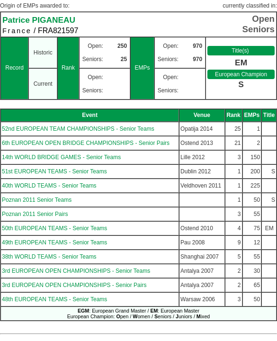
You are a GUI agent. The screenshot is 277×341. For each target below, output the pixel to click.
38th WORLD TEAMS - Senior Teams (49, 256)
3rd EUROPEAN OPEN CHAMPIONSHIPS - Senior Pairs (74, 285)
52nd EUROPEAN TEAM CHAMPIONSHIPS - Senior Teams (78, 129)
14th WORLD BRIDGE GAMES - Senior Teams (61, 157)
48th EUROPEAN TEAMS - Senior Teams (54, 299)
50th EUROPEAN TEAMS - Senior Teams (54, 228)
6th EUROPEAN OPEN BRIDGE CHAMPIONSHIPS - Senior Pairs (86, 143)
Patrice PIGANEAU (38, 20)
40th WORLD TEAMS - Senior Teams (49, 185)
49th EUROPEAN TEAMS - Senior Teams (54, 242)
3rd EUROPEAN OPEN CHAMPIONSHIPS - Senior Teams (76, 271)
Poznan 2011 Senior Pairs (35, 214)
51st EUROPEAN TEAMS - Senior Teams (54, 171)
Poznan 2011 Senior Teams (36, 200)
